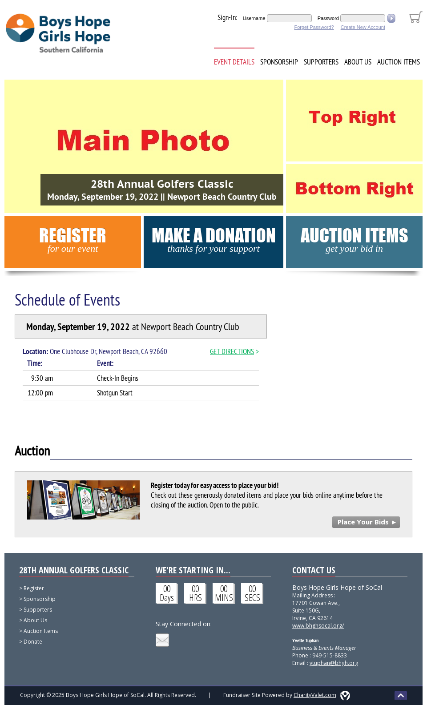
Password (328, 18)
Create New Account (363, 27)
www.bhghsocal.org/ (318, 625)
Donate (33, 641)
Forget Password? (314, 27)
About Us (357, 62)
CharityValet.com (315, 695)
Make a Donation (214, 239)
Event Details (234, 62)
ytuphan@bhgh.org (334, 663)
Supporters (321, 62)
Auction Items (398, 62)
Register (72, 239)
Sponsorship (279, 62)
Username (254, 18)
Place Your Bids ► (367, 521)
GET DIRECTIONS (232, 351)
